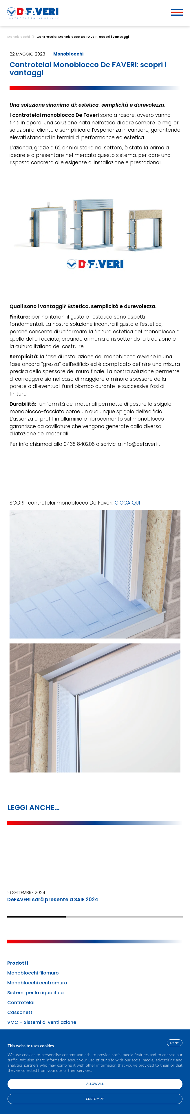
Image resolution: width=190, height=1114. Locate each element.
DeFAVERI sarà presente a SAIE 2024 (52, 899)
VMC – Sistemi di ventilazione (41, 1022)
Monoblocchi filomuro (33, 973)
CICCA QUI (127, 502)
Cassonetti (20, 1012)
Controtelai (20, 1002)
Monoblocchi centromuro (37, 983)
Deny (174, 1043)
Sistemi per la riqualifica (35, 992)
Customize (95, 1099)
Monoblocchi (68, 54)
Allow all (95, 1084)
